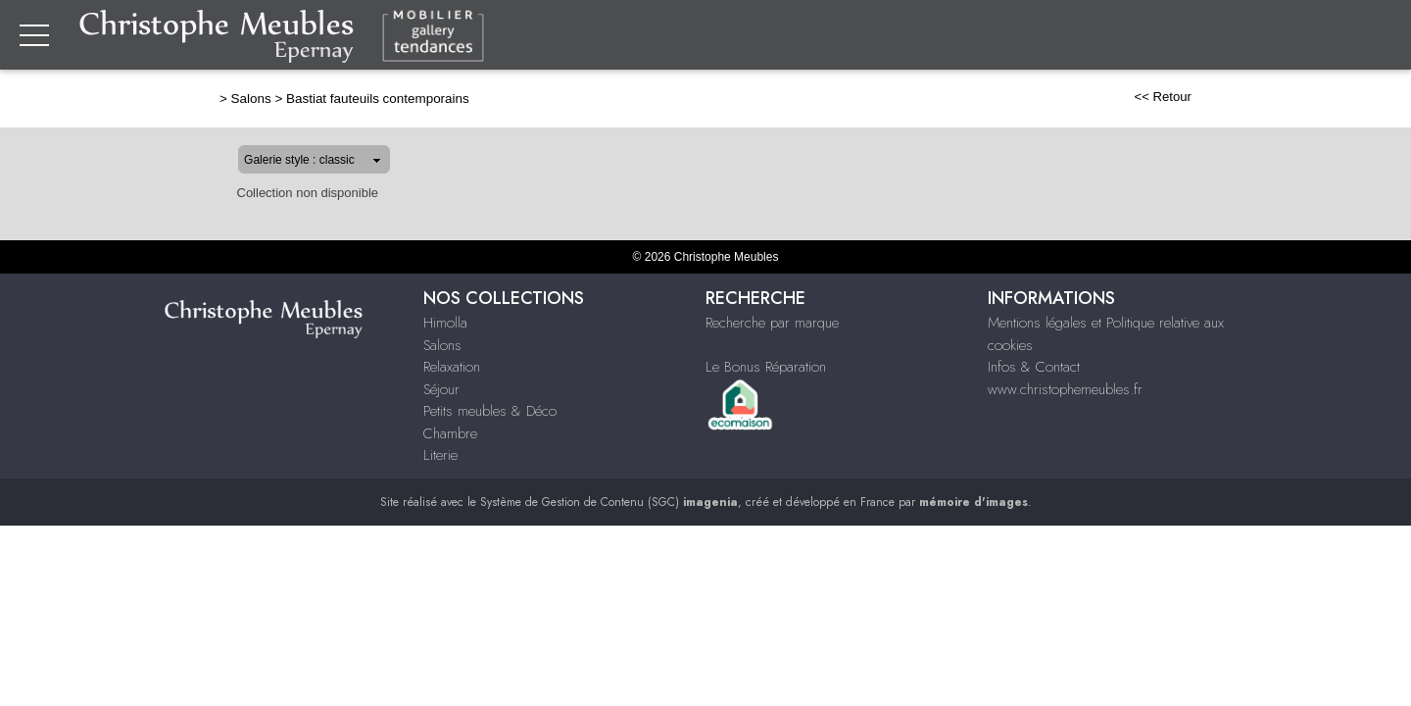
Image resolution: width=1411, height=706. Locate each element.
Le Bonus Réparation (766, 367)
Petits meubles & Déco (490, 411)
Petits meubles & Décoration (1153, 35)
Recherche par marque (772, 322)
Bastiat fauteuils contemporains (315, 98)
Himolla (445, 322)
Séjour (1007, 35)
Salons (844, 35)
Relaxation (927, 35)
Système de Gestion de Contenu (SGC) (609, 502)
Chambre (1307, 35)
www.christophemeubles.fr (1065, 389)
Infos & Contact (1034, 367)
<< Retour (1225, 96)
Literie (1379, 35)
